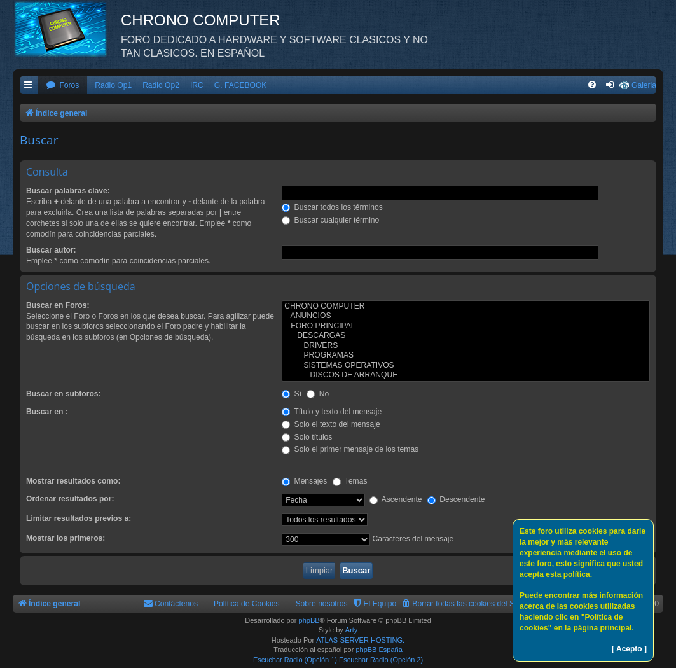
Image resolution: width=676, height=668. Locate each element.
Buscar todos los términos (332, 207)
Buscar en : (47, 411)
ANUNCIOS (466, 316)
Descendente (456, 499)
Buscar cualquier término (330, 220)
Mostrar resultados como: (73, 481)
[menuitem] (62, 85)
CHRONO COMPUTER (466, 307)
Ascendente (395, 499)
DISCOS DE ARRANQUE (466, 375)
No (318, 393)
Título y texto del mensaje (332, 411)
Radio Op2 (160, 85)
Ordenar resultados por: (70, 498)
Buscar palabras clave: (68, 190)
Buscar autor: (51, 250)
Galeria (643, 85)
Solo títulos (307, 437)
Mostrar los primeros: (65, 538)
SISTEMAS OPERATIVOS (466, 366)
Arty (351, 630)
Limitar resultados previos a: (78, 518)
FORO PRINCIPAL (466, 326)
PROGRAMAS (466, 356)
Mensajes (304, 481)
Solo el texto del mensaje (331, 424)
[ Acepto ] (629, 648)
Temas (350, 481)
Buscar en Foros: (57, 305)
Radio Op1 (113, 85)
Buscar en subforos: (63, 393)
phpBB (309, 620)
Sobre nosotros (322, 603)
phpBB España (378, 649)
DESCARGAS (466, 336)
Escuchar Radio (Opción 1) (295, 660)
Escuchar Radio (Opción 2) (381, 660)
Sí (291, 393)
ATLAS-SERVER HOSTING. (360, 640)
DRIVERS (466, 346)
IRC (196, 85)
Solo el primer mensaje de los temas (350, 449)
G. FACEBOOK (240, 85)
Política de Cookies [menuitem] (247, 603)
